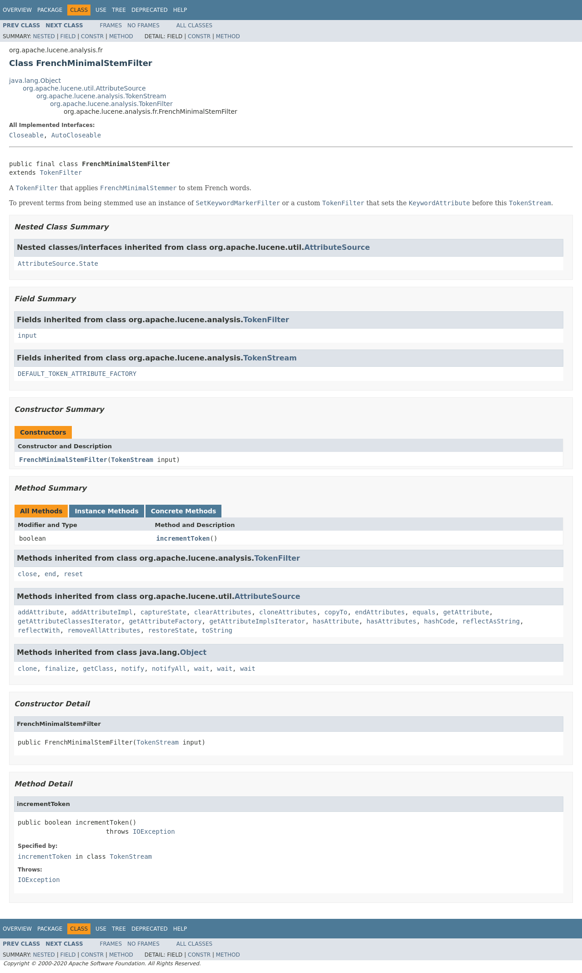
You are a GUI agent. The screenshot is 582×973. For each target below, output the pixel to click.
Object (193, 652)
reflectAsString (491, 621)
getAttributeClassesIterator (69, 621)
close (27, 574)
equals (424, 612)
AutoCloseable (76, 135)
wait (202, 668)
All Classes (194, 25)
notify (133, 668)
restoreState (171, 630)
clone (27, 668)
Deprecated (149, 10)
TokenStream (270, 358)
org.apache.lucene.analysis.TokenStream (101, 96)
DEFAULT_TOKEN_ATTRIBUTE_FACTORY (77, 373)
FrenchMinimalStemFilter (63, 459)
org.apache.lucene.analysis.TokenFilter (111, 103)
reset (73, 574)
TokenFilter (61, 172)
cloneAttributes (287, 612)
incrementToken (183, 538)
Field (67, 36)
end (50, 574)
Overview (17, 10)
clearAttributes (222, 612)
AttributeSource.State (58, 263)
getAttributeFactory (165, 621)
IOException (154, 831)
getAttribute (466, 612)
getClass (98, 668)
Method (121, 36)
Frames (111, 25)
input (27, 335)
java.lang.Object (35, 80)
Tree (119, 10)
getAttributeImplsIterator (257, 621)
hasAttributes (391, 621)
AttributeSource (337, 247)
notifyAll (169, 668)
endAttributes (380, 612)
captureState (163, 612)
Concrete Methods (183, 511)
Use (100, 10)
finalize (60, 668)
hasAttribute (336, 621)
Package (49, 10)
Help (180, 10)
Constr (92, 36)
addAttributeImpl (102, 612)
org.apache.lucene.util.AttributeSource (84, 88)
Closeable (26, 135)
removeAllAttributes (104, 630)
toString (217, 630)
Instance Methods (106, 511)
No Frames (143, 25)
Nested (44, 36)
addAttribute (41, 612)
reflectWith (39, 630)
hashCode (439, 621)
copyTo (335, 612)
